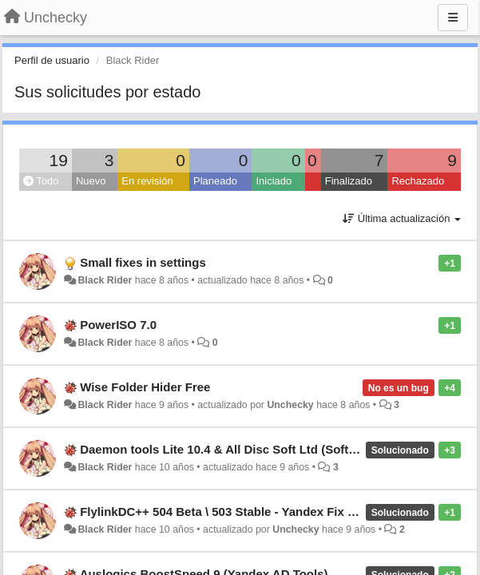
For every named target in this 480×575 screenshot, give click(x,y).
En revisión (147, 181)
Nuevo (91, 181)
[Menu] (453, 17)
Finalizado (348, 181)
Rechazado (417, 181)
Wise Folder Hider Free (145, 387)
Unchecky (290, 404)
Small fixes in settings (143, 262)
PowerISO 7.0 (118, 324)
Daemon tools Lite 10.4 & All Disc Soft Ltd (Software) (229, 449)
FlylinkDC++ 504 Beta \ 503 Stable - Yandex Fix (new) (229, 511)
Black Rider (104, 280)
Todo (41, 181)
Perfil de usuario (51, 60)
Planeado (215, 181)
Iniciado (274, 181)
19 (59, 160)
